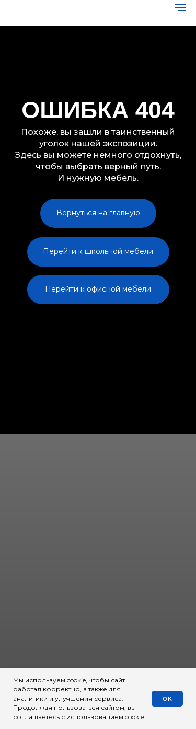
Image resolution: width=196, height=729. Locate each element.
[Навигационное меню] (180, 7)
